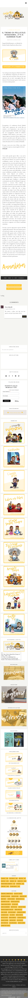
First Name (5, 395)
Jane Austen (12, 920)
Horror (12, 881)
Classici (3, 878)
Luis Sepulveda (13, 922)
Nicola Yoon (4, 917)
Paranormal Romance (6, 883)
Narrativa (20, 881)
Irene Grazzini (18, 909)
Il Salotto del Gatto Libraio (15, 412)
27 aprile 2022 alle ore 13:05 (10, 309)
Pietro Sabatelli (8, 307)
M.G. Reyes (12, 914)
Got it (18, 997)
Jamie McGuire (14, 896)
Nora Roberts (12, 917)
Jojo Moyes (20, 920)
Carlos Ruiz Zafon (6, 904)
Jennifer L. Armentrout (7, 893)
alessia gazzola (15, 901)
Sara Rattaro (21, 906)
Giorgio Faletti (21, 917)
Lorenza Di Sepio (21, 912)
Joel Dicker (4, 912)
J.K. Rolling (15, 904)
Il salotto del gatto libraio (11, 864)
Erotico (21, 878)
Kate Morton (4, 922)
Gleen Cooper (4, 920)
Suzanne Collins (5, 901)
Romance (18, 883)
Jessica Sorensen (5, 906)
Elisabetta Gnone (5, 896)
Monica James (21, 922)
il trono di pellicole (14, 29)
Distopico (12, 878)
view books (16, 870)
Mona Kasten (23, 896)
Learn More (11, 997)
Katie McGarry (12, 912)
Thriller (3, 886)
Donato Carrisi (18, 893)
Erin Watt (3, 898)
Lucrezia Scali (4, 914)
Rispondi (24, 316)
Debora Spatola (20, 898)
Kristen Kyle (14, 906)
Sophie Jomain (11, 898)
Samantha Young (5, 925)
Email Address (6, 391)
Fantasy (3, 881)
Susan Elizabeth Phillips (7, 909)
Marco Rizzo (19, 914)
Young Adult (13, 886)
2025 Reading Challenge (10, 862)
